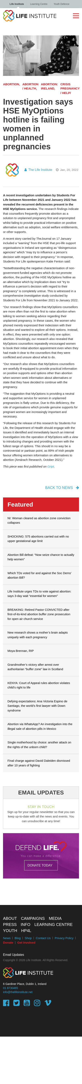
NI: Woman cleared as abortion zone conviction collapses (38, 520)
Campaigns (33, 918)
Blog (18, 938)
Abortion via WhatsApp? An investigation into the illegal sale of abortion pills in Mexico (39, 726)
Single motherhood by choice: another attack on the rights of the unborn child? (39, 745)
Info (25, 924)
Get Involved (26, 942)
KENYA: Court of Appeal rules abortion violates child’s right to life (38, 685)
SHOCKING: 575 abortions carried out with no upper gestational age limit (38, 539)
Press (10, 924)
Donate (8, 942)
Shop (28, 938)
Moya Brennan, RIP (20, 650)
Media (55, 918)
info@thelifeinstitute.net (18, 992)
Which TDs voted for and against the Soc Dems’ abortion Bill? (39, 575)
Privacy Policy (64, 938)
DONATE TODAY (39, 865)
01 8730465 (10, 988)
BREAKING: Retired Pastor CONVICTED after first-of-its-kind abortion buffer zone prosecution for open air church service (38, 614)
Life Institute (17, 4)
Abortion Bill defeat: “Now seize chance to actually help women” (40, 557)
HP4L (26, 930)
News (7, 938)
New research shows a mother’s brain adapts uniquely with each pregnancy (37, 635)
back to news (62, 488)
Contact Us (43, 938)
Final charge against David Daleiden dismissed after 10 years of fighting (38, 763)
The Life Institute (38, 170)
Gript (50, 466)
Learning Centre (38, 4)
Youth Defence (61, 4)
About (10, 918)
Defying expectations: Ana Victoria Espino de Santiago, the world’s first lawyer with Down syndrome (37, 705)
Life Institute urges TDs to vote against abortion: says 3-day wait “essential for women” (39, 594)
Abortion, (11, 84)
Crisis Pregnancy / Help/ (70, 88)
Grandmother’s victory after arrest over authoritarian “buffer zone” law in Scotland (35, 667)
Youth (10, 930)
